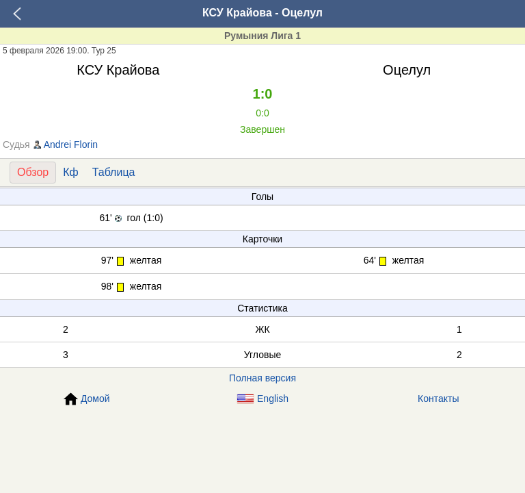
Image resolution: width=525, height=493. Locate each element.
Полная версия (262, 377)
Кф (70, 172)
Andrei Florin (71, 144)
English (262, 399)
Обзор (33, 172)
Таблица (113, 172)
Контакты (438, 398)
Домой (87, 399)
